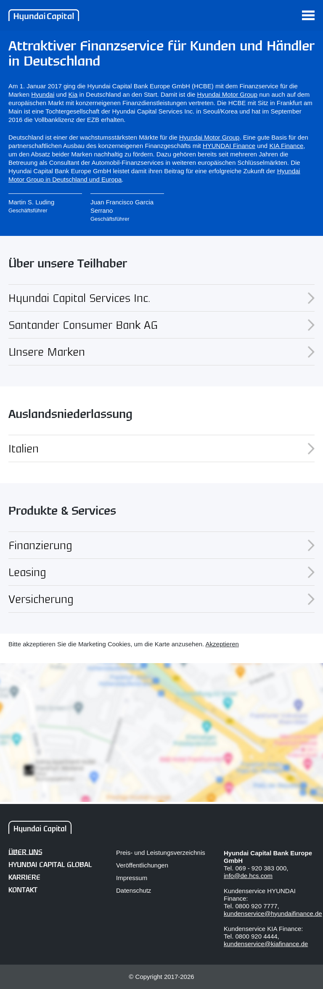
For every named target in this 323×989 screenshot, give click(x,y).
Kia (73, 94)
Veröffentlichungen (142, 865)
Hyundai (42, 94)
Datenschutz (133, 890)
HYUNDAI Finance (229, 145)
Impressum (131, 877)
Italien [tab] (161, 448)
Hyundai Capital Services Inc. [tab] (161, 297)
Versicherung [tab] (161, 598)
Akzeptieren (222, 644)
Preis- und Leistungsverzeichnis (160, 852)
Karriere (24, 877)
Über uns (25, 852)
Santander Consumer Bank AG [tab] (161, 324)
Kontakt (22, 890)
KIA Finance (286, 145)
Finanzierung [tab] (161, 545)
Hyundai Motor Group (227, 94)
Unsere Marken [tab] (161, 351)
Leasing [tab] (161, 572)
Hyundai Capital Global (50, 865)
